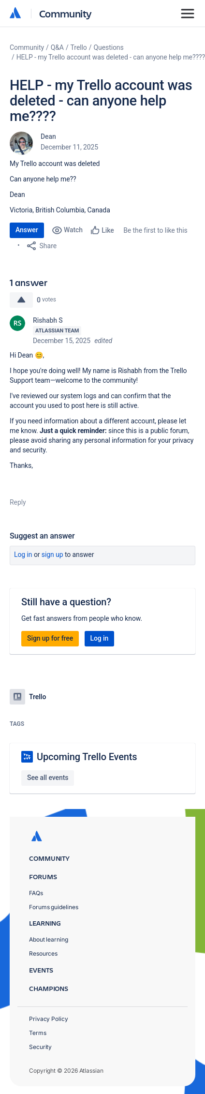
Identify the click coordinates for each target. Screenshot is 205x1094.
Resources (43, 953)
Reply (18, 502)
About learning (48, 939)
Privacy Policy (48, 1018)
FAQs (36, 893)
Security (40, 1046)
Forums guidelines (53, 907)
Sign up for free (50, 638)
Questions (108, 47)
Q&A (57, 47)
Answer (26, 230)
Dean (48, 136)
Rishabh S (48, 320)
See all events (47, 777)
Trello (79, 47)
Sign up (52, 554)
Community (65, 13)
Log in (23, 554)
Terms (37, 1032)
